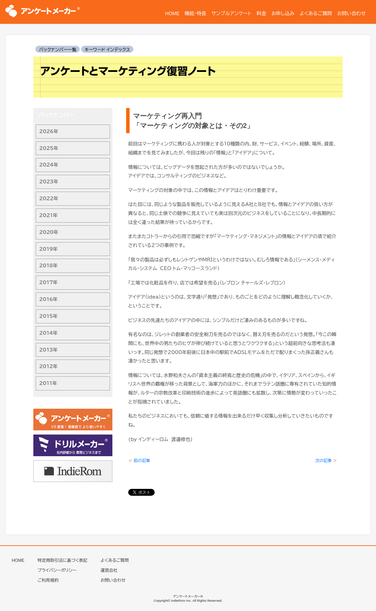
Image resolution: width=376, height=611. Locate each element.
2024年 (48, 164)
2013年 (48, 349)
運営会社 (109, 570)
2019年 (48, 249)
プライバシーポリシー (56, 570)
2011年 (48, 383)
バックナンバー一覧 (57, 49)
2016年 (48, 299)
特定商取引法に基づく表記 (62, 560)
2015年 (48, 316)
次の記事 (326, 460)
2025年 (48, 148)
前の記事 (139, 460)
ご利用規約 (47, 580)
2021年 (48, 215)
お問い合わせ (113, 580)
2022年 (48, 198)
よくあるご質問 (115, 560)
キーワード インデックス (107, 49)
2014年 (48, 333)
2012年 (48, 366)
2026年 (48, 131)
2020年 (48, 232)
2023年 (48, 181)
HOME (18, 560)
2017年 (48, 282)
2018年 (48, 265)
